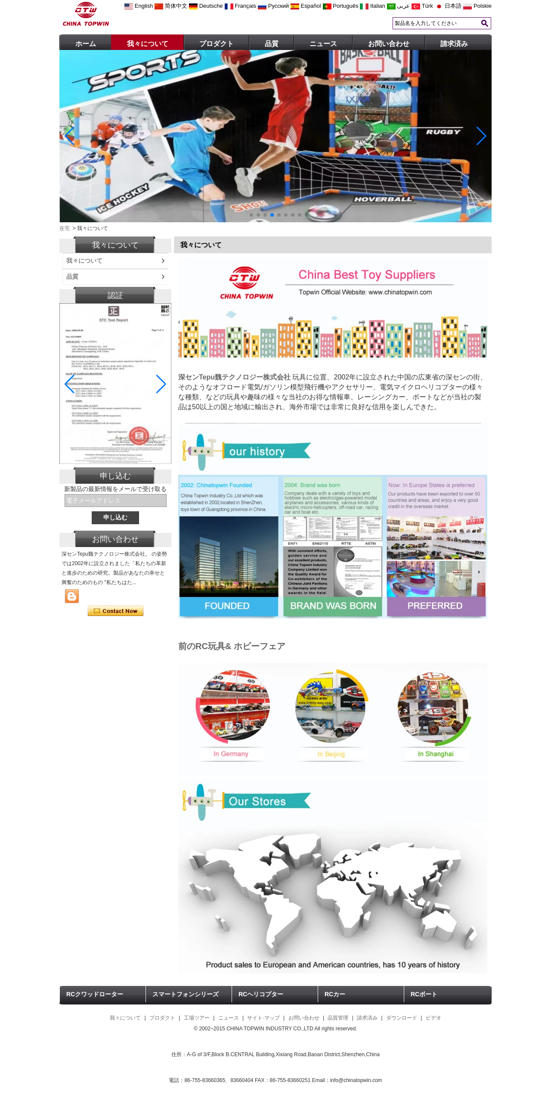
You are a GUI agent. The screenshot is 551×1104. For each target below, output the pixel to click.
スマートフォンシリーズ (185, 994)
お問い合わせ (388, 43)
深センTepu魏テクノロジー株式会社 (234, 377)
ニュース (323, 43)
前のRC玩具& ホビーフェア (231, 646)
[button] (251, 215)
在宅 (64, 228)
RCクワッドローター (94, 994)
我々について (147, 43)
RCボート (424, 994)
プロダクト (216, 43)
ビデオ (433, 1018)
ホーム (85, 43)
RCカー (335, 994)
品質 (272, 43)
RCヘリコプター (260, 994)
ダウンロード (401, 1018)
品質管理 (338, 1018)
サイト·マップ (263, 1018)
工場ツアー (197, 1018)
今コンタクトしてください (115, 611)
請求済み (454, 43)
